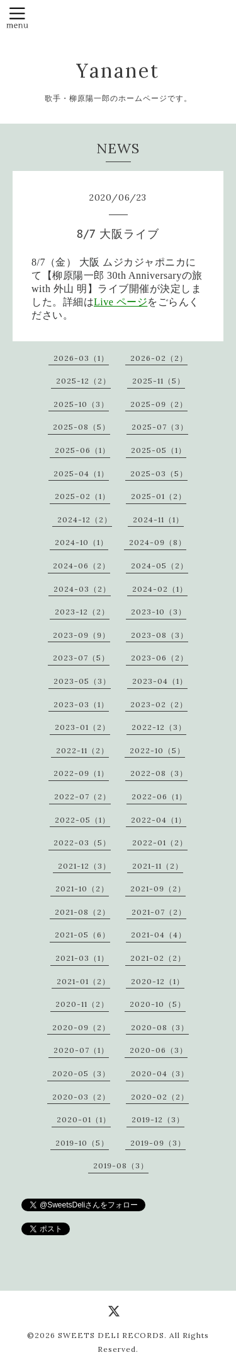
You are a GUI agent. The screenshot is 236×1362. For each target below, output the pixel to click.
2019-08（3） (121, 1165)
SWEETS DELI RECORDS (111, 1335)
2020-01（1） (84, 1119)
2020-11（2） (82, 1004)
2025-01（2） (158, 496)
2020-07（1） (81, 1050)
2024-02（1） (160, 589)
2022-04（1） (158, 820)
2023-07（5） (81, 657)
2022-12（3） (159, 727)
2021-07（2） (159, 912)
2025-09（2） (159, 404)
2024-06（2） (81, 565)
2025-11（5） (158, 380)
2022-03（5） (82, 842)
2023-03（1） (81, 704)
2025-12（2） (83, 380)
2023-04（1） (160, 681)
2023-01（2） (82, 727)
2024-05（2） (159, 565)
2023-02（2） (159, 704)
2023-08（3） (159, 635)
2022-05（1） (82, 820)
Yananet (118, 71)
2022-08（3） (159, 773)
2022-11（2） (82, 750)
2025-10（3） (81, 404)
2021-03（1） (82, 958)
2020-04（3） (160, 1073)
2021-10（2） (82, 888)
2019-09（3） (158, 1143)
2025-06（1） (82, 450)
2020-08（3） (160, 1027)
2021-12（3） (84, 866)
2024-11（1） (158, 519)
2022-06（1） (159, 796)
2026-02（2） (159, 358)
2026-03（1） (81, 358)
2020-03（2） (81, 1096)
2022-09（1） (81, 773)
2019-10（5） (82, 1143)
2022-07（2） (82, 796)
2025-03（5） (159, 473)
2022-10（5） (157, 750)
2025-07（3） (160, 426)
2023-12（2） (82, 611)
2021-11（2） (157, 866)
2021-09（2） (158, 888)
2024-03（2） (82, 589)
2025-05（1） (158, 450)
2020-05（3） (81, 1073)
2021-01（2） (83, 981)
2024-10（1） (81, 542)
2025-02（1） (82, 496)
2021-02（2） (158, 958)
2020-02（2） (160, 1096)
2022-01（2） (160, 842)
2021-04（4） (158, 934)
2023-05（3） (82, 681)
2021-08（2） (82, 912)
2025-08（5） (81, 426)
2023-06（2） (159, 657)
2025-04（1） (81, 473)
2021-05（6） (82, 934)
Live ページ (120, 301)
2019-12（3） (158, 1119)
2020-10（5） (158, 1004)
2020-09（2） (81, 1027)
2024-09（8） (157, 542)
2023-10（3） (158, 611)
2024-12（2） (84, 519)
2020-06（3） (159, 1050)
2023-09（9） (81, 635)
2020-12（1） (157, 981)
